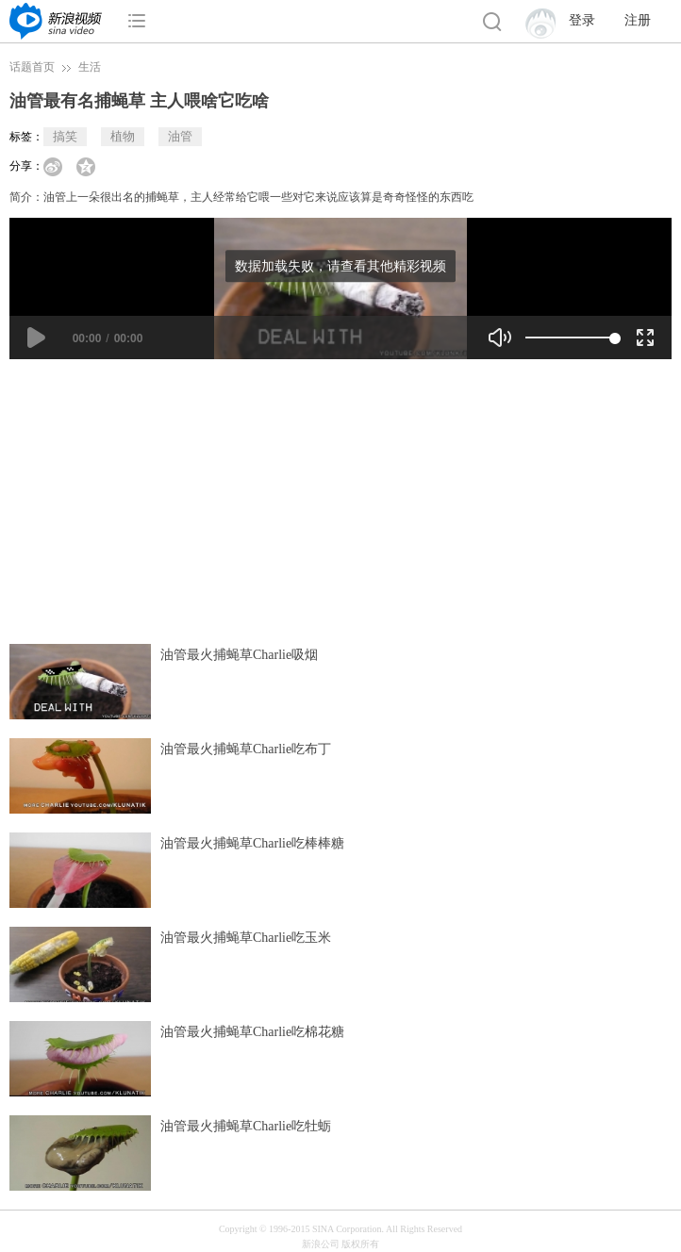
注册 (637, 20)
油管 (180, 136)
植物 (122, 136)
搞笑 (65, 136)
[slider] (570, 337)
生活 (89, 67)
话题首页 (32, 67)
